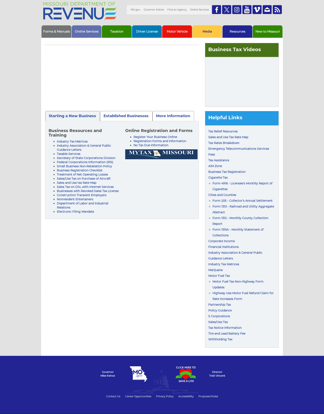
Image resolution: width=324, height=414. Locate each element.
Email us (267, 9)
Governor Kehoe (154, 9)
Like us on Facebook (216, 9)
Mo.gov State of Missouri (138, 374)
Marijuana (215, 270)
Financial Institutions (223, 247)
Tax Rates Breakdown (223, 143)
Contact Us (113, 396)
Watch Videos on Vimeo (257, 9)
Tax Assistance (218, 160)
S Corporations (219, 316)
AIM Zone (215, 166)
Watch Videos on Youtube (246, 9)
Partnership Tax (219, 305)
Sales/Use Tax (218, 322)
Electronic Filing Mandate (75, 211)
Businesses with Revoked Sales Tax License (88, 191)
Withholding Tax (220, 339)
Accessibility (186, 396)
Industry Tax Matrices (72, 141)
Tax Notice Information (225, 328)
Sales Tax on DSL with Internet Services (85, 187)
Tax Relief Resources (223, 131)
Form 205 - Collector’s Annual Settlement (242, 201)
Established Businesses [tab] (126, 116)
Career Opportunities (138, 396)
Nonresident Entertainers (75, 199)
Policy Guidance (220, 310)
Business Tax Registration (226, 172)
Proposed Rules (208, 396)
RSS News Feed (277, 9)
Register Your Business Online (155, 137)
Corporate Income (221, 241)
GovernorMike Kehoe (107, 373)
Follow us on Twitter (226, 9)
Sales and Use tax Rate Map (76, 183)
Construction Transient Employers (81, 195)
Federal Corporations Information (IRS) (85, 162)
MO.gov (135, 9)
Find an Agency (177, 9)
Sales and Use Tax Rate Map (228, 137)
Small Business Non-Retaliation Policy (84, 166)
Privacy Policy (165, 396)
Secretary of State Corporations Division (86, 158)
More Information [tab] (173, 116)
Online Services (199, 9)
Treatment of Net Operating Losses (82, 174)
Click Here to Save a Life (185, 374)
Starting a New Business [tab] (72, 116)
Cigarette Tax (218, 177)
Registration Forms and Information (159, 141)
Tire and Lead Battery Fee (226, 333)
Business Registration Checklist (79, 170)
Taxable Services (68, 154)
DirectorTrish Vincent (217, 373)
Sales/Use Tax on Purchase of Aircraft (84, 178)
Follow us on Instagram (236, 9)
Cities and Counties (222, 195)
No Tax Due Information (150, 145)
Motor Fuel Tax (219, 276)
